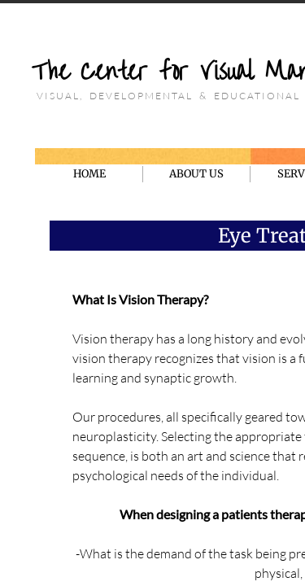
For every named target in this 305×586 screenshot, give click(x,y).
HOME (89, 174)
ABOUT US (196, 174)
